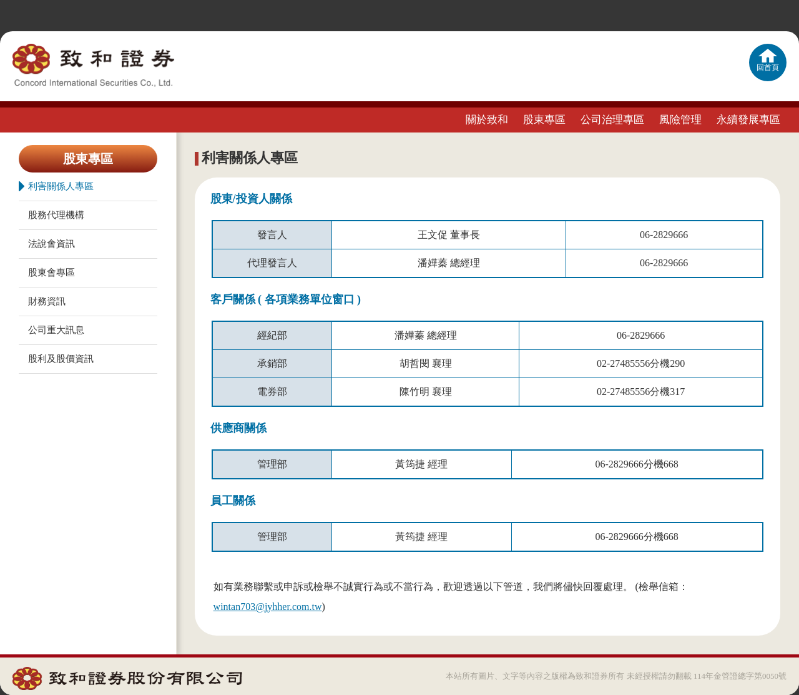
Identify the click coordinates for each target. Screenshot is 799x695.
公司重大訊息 (56, 330)
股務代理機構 (56, 215)
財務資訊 (47, 301)
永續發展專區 (748, 120)
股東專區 (544, 120)
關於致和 (487, 120)
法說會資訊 (51, 244)
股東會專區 (51, 273)
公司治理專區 (612, 120)
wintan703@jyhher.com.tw (267, 606)
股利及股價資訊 (61, 359)
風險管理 (680, 120)
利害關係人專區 (56, 186)
